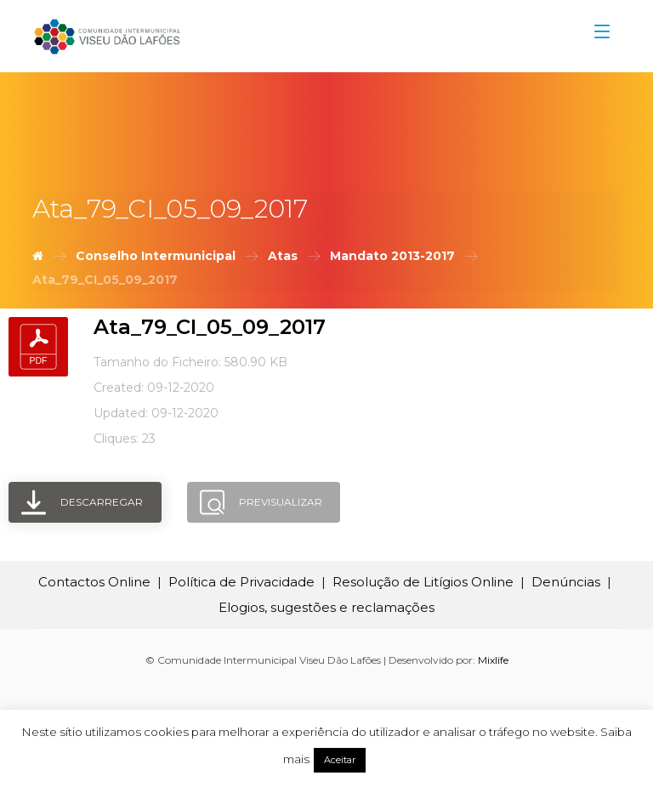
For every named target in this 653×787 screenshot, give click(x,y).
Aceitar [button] (339, 760)
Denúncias (565, 582)
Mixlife (493, 660)
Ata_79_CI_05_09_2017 (210, 326)
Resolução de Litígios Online (423, 582)
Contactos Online (94, 582)
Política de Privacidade (241, 582)
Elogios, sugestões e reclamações (326, 607)
